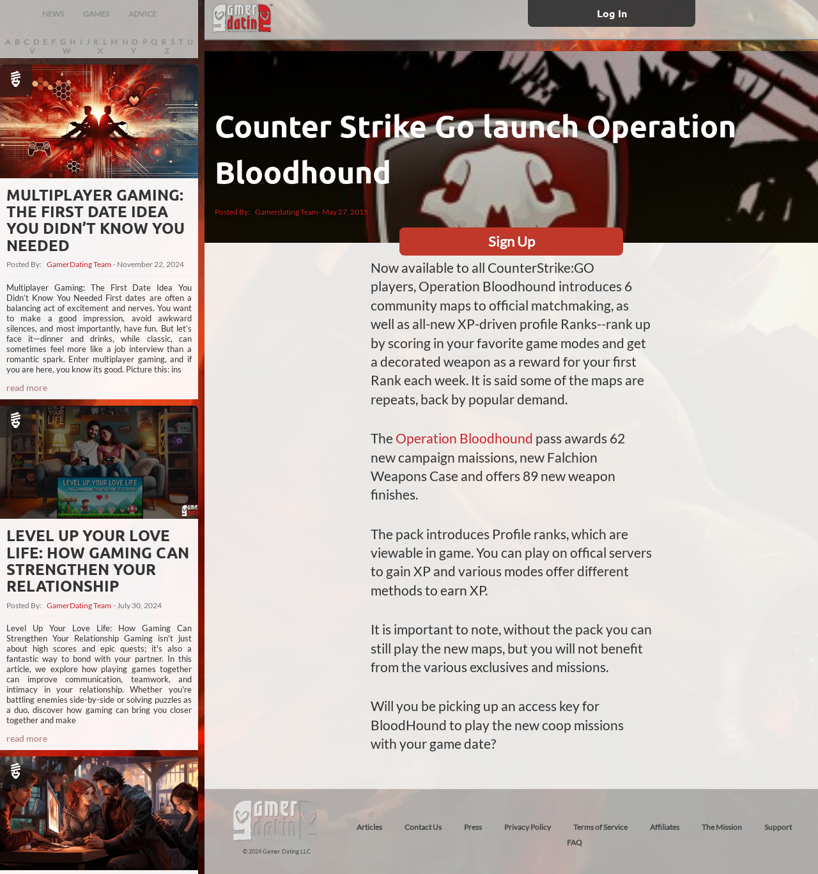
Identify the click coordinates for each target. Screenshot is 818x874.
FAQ (574, 842)
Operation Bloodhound (464, 438)
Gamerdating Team (286, 212)
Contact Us (423, 827)
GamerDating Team (79, 264)
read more (26, 387)
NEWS (53, 14)
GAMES (96, 14)
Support (778, 827)
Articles (369, 827)
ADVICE (142, 14)
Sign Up (511, 241)
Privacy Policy (527, 827)
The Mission (722, 827)
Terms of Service (600, 827)
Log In (612, 13)
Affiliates (664, 827)
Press (473, 827)
